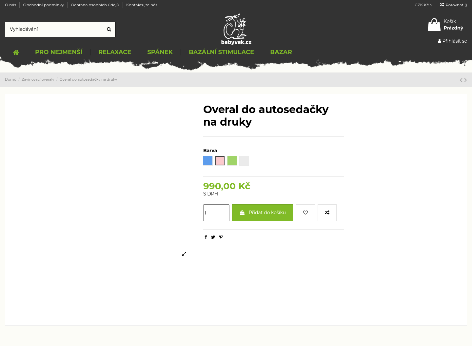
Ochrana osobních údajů (95, 4)
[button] (58, 52)
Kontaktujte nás (141, 4)
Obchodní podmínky (44, 4)
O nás (11, 4)
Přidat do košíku (262, 212)
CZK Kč (423, 4)
